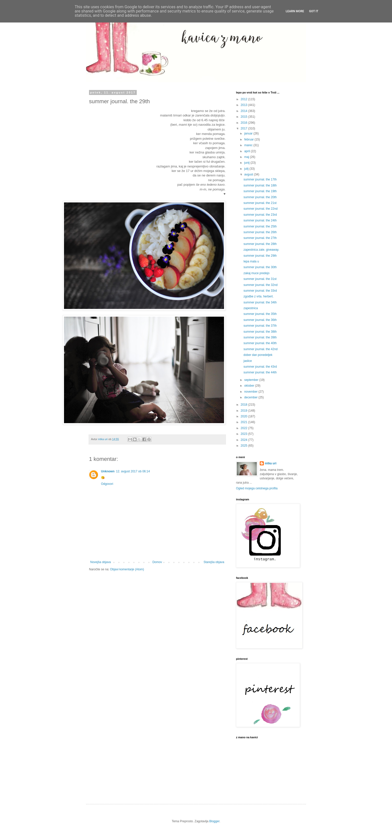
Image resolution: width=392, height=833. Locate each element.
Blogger (214, 821)
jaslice (248, 361)
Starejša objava (214, 562)
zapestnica (251, 308)
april (247, 151)
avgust (249, 174)
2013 (244, 105)
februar (249, 139)
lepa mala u (251, 261)
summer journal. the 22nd (261, 208)
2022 (244, 428)
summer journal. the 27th (260, 238)
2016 (244, 122)
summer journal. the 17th (260, 179)
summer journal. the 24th (260, 220)
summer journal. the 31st (260, 279)
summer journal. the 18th (260, 185)
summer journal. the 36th (260, 320)
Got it (313, 11)
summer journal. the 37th (260, 325)
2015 (244, 116)
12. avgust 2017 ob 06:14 (133, 471)
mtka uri (270, 463)
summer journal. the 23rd (260, 214)
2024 (244, 440)
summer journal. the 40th (260, 343)
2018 (244, 404)
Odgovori (107, 484)
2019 (244, 410)
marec (249, 145)
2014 (244, 111)
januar (249, 133)
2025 (244, 445)
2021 (244, 422)
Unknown (107, 471)
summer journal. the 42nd (261, 349)
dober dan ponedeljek (258, 355)
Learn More (295, 11)
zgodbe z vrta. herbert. (259, 296)
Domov (157, 562)
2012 (244, 99)
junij (247, 162)
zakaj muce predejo (257, 273)
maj (247, 157)
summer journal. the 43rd (260, 366)
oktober (249, 385)
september (251, 380)
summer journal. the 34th (260, 302)
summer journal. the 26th (260, 232)
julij (247, 168)
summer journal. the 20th (260, 197)
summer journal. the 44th (260, 372)
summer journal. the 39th (260, 337)
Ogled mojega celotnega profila (257, 488)
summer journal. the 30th (260, 267)
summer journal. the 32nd (261, 285)
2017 (244, 128)
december (251, 397)
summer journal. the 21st (260, 203)
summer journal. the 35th (260, 314)
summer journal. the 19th (260, 191)
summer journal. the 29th (260, 255)
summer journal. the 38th (260, 331)
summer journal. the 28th (260, 244)
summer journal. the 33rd (260, 290)
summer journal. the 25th (260, 226)
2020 (244, 416)
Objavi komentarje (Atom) (127, 569)
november (251, 391)
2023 (244, 434)
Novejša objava (100, 562)
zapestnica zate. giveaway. (261, 249)
